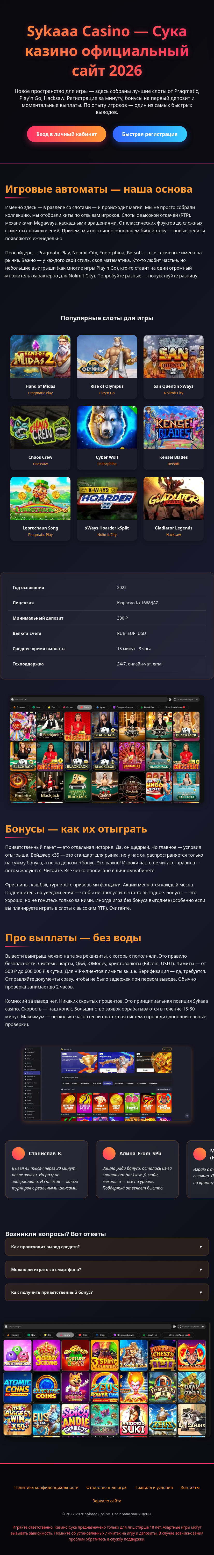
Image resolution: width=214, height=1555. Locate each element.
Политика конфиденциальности (46, 1487)
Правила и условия (153, 1487)
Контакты (190, 1487)
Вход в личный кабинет (66, 134)
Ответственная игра (106, 1487)
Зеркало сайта (107, 1501)
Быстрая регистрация (150, 134)
